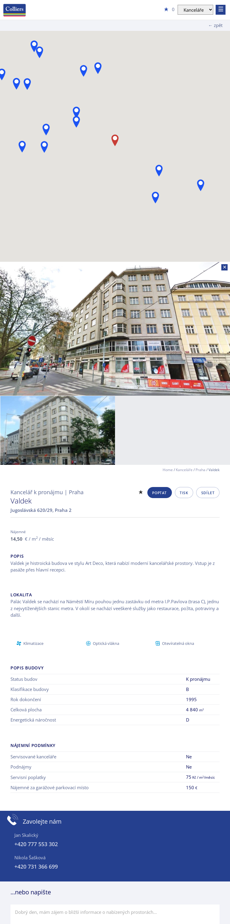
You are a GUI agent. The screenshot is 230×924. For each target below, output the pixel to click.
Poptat (159, 492)
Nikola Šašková (30, 858)
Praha (200, 469)
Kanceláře (184, 469)
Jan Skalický (26, 835)
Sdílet (208, 492)
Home (168, 469)
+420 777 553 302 (36, 844)
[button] (155, 197)
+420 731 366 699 (36, 866)
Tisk (184, 492)
